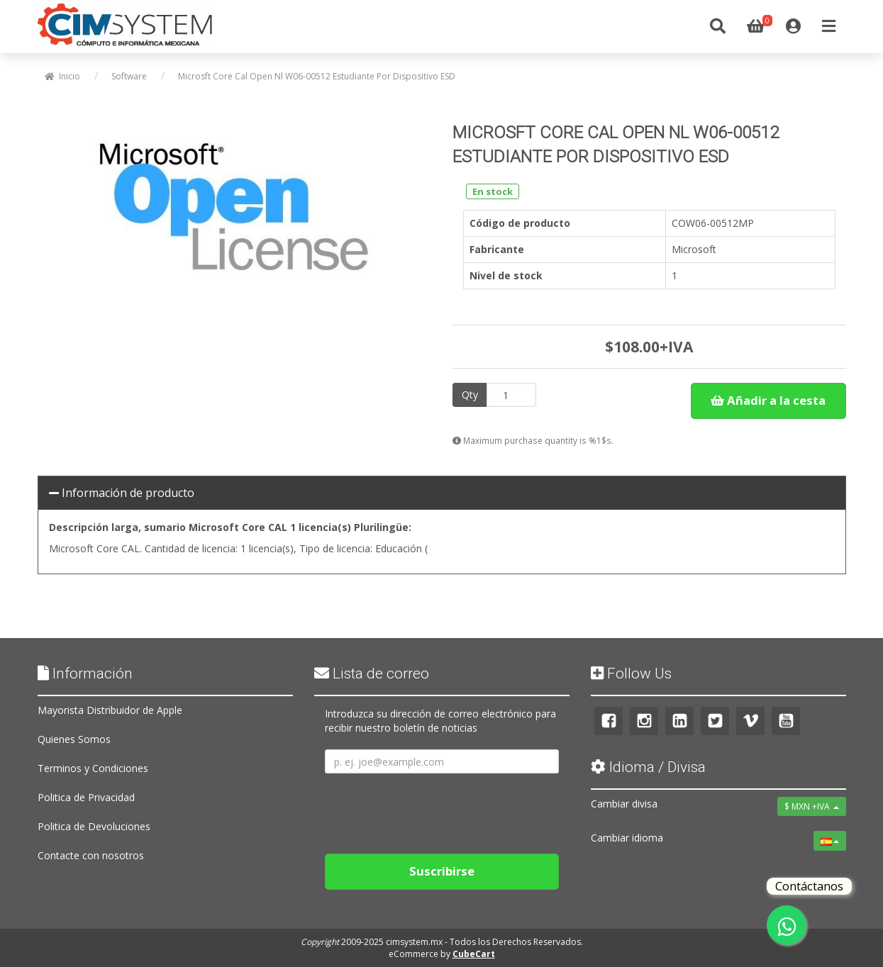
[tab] (441, 493)
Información (85, 673)
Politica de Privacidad (86, 797)
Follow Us (631, 673)
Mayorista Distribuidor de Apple (110, 710)
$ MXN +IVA (811, 806)
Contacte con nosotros (91, 855)
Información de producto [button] (121, 493)
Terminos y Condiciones (93, 768)
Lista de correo (371, 673)
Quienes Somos (74, 739)
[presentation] (432, 808)
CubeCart (473, 954)
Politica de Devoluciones (94, 826)
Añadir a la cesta (768, 400)
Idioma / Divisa (648, 767)
